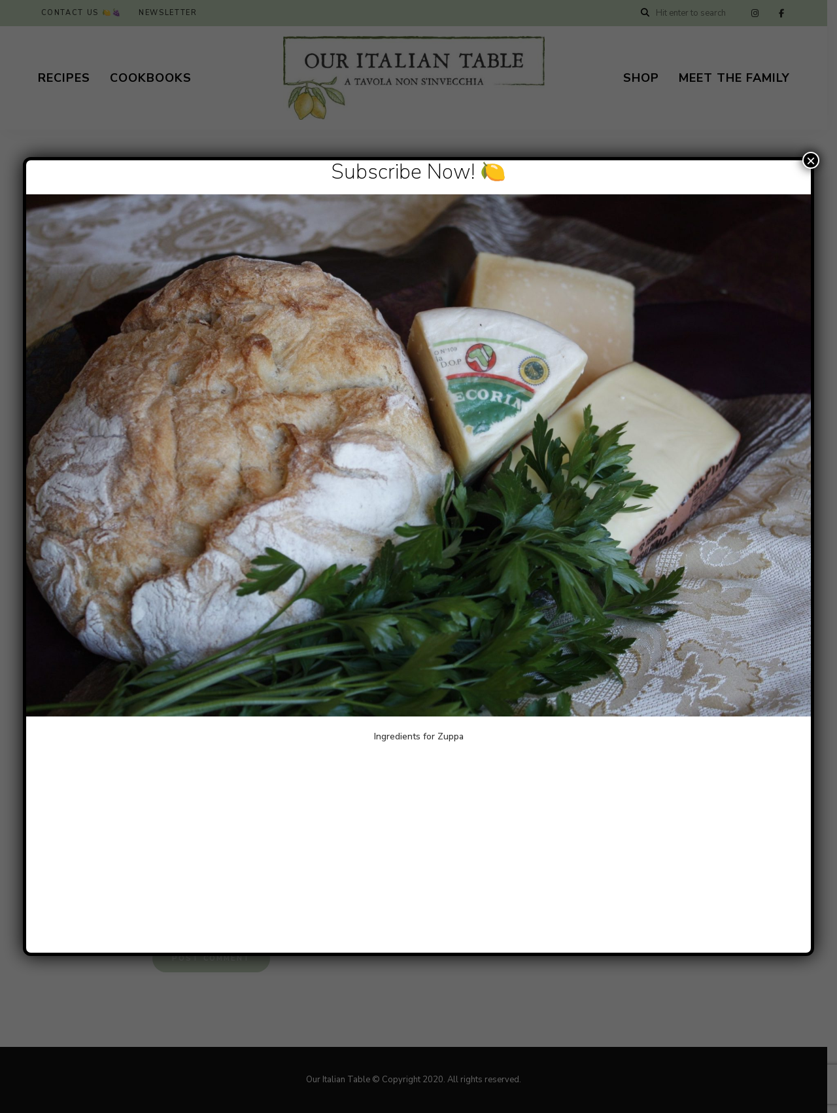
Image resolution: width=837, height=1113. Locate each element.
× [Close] (810, 160)
